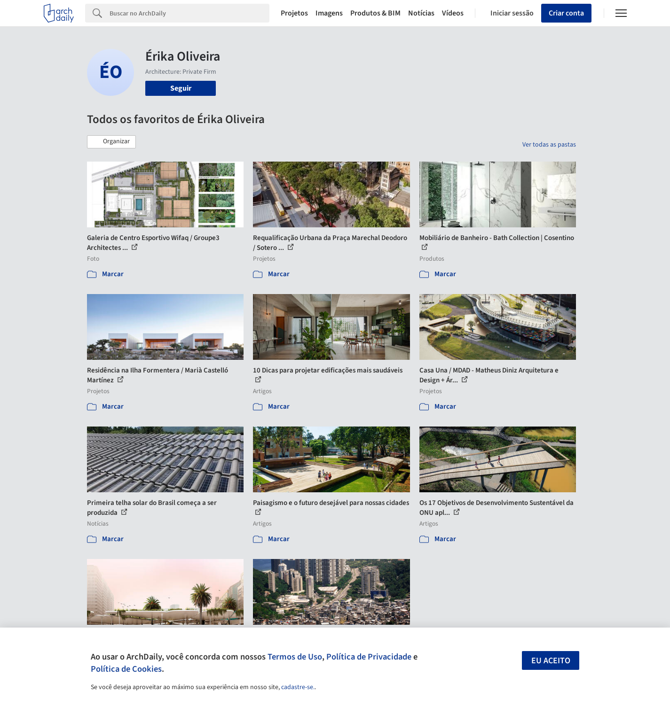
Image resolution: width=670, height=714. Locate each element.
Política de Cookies (126, 669)
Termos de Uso (295, 657)
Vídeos (453, 13)
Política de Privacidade (368, 657)
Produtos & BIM (375, 13)
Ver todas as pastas (549, 144)
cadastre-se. (298, 687)
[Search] (190, 13)
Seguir (180, 88)
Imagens (329, 13)
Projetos (294, 13)
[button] (111, 141)
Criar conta (566, 13)
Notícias (421, 13)
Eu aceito (550, 661)
